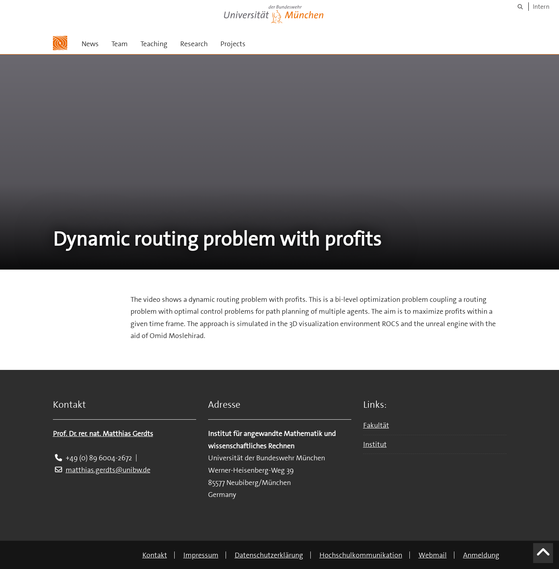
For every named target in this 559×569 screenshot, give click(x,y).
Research (194, 44)
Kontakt (154, 555)
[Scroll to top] (543, 556)
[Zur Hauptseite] (60, 43)
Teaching (154, 44)
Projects (232, 44)
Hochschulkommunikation (360, 555)
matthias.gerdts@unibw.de (108, 470)
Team (119, 44)
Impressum (200, 555)
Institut (375, 444)
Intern (541, 6)
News (90, 44)
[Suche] (520, 6)
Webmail (433, 555)
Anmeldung (481, 555)
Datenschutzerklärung (269, 555)
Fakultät (376, 425)
